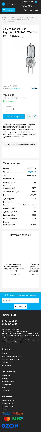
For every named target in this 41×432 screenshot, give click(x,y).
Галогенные (15, 88)
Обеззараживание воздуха (11, 356)
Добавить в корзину (14, 117)
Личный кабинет (8, 403)
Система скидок (7, 406)
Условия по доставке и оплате (20, 144)
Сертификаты (6, 384)
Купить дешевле (22, 98)
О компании (6, 375)
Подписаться (20, 306)
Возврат (5, 409)
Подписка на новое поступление (20, 295)
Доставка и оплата (8, 401)
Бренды (4, 378)
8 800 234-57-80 (9, 324)
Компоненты (6, 362)
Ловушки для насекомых (10, 359)
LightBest (32, 172)
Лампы (4, 353)
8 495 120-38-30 (27, 3)
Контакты (5, 390)
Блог (3, 387)
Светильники (6, 365)
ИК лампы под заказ (9, 381)
